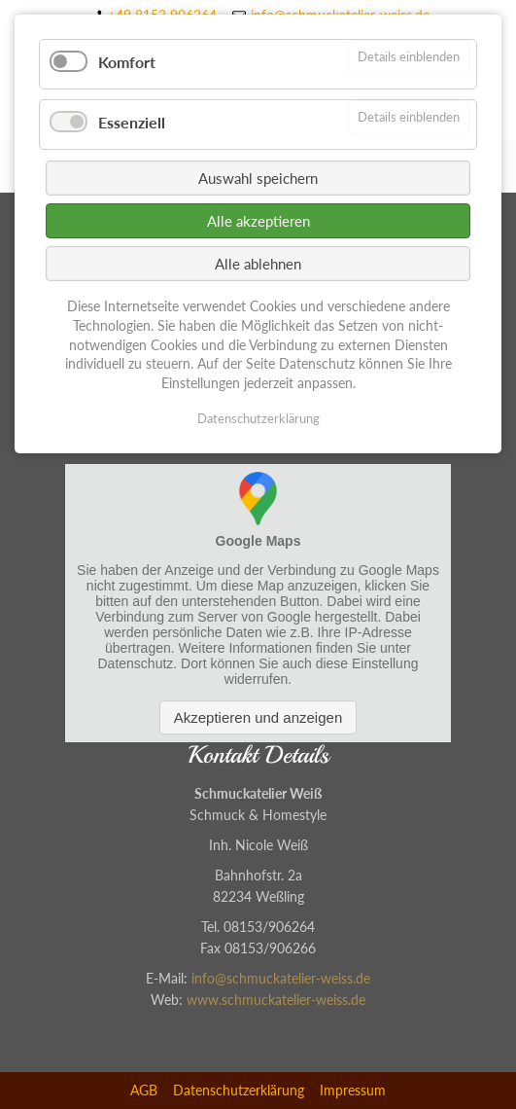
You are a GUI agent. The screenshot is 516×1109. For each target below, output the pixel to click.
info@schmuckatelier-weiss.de (280, 978)
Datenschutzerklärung (238, 1090)
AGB (143, 1090)
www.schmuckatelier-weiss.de (276, 999)
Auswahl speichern (258, 178)
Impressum (353, 1090)
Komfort (126, 62)
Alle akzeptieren (258, 221)
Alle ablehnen (258, 263)
